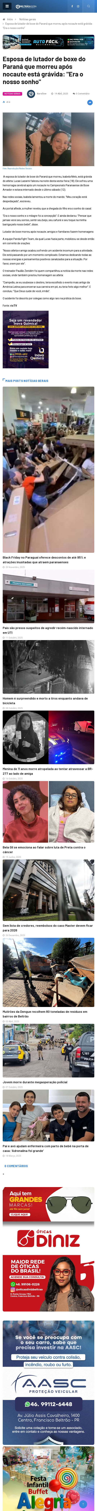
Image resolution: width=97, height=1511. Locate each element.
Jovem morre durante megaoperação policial (35, 1082)
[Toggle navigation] (7, 6)
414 (6, 102)
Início (10, 19)
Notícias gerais (27, 19)
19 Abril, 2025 (59, 93)
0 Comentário (81, 93)
